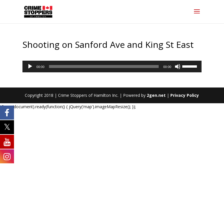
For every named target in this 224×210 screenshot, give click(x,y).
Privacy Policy (184, 95)
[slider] (103, 66)
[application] (112, 66)
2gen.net (156, 95)
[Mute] (178, 66)
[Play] (30, 66)
